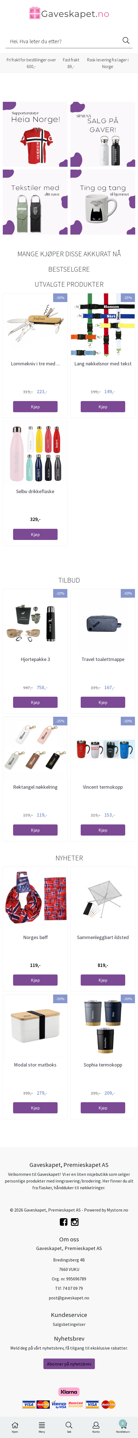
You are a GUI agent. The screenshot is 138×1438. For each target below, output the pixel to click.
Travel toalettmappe (103, 659)
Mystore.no (117, 1210)
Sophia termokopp (103, 1064)
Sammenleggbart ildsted (103, 937)
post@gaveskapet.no (69, 1298)
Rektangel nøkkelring (35, 787)
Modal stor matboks (35, 1064)
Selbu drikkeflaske (35, 491)
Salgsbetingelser (69, 1324)
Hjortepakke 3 (35, 659)
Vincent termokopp (103, 787)
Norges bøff (35, 937)
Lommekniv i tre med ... (35, 363)
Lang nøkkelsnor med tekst (103, 363)
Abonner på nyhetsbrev (69, 1364)
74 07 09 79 (73, 1288)
